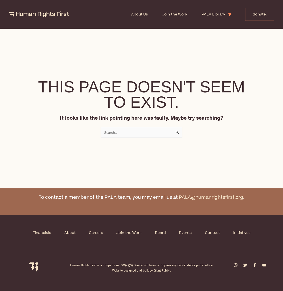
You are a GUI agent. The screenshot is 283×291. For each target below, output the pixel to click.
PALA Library (213, 14)
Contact (212, 232)
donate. (260, 14)
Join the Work (174, 14)
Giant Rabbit (162, 270)
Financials (42, 232)
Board (160, 232)
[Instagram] (236, 265)
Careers (96, 232)
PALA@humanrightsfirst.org (211, 197)
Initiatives (241, 232)
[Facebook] (255, 265)
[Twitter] (245, 265)
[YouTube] (264, 265)
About (70, 232)
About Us (139, 14)
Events (185, 232)
